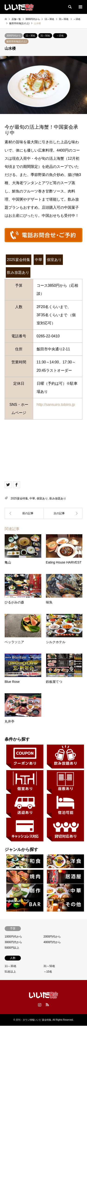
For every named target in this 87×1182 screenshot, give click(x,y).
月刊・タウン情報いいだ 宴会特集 (33, 1020)
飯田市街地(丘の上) (16, 41)
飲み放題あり (18, 272)
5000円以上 (12, 947)
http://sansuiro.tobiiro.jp (58, 405)
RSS (47, 1004)
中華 (38, 260)
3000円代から (13, 35)
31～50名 (45, 35)
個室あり (54, 260)
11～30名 (30, 35)
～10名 (60, 35)
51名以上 (10, 971)
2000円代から (52, 936)
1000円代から (13, 936)
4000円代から (52, 942)
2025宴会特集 (18, 260)
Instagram (39, 1004)
